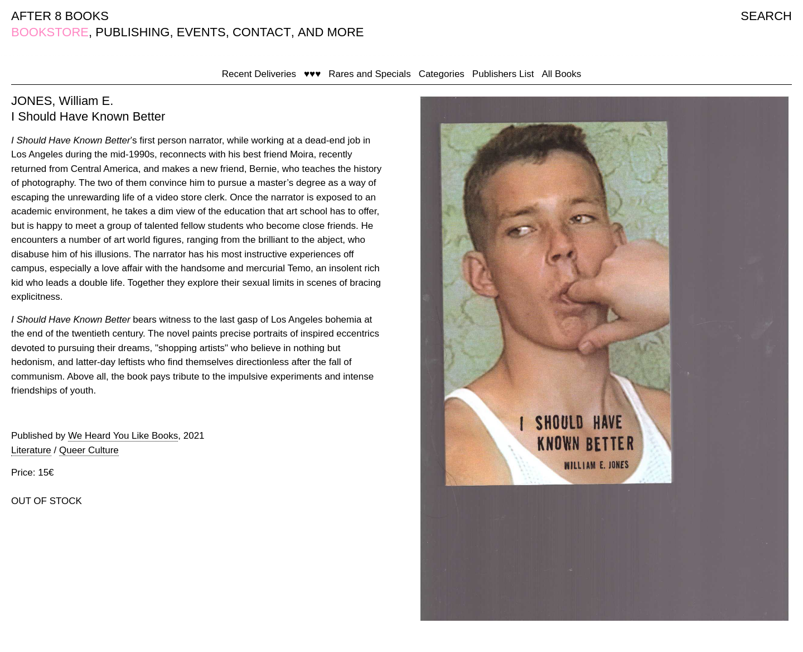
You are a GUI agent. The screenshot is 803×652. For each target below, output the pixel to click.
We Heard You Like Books (123, 435)
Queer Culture (89, 450)
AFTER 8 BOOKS (60, 16)
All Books (561, 74)
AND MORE (331, 32)
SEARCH (766, 16)
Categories (442, 74)
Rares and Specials (369, 74)
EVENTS (201, 32)
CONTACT (262, 32)
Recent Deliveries (259, 74)
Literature (31, 450)
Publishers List (503, 74)
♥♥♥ (312, 74)
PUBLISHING (132, 32)
